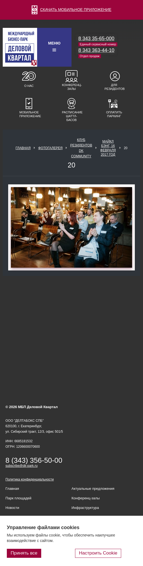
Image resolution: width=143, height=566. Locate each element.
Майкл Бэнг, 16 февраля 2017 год (108, 148)
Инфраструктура (85, 508)
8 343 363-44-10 (96, 50)
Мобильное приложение (28, 114)
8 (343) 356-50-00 (33, 460)
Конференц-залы (71, 86)
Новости (12, 508)
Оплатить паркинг (114, 114)
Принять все (24, 553)
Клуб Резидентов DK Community (81, 148)
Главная (23, 148)
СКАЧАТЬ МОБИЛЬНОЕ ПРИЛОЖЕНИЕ (71, 9)
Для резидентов (114, 86)
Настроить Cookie (98, 553)
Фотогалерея (50, 148)
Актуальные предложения (93, 489)
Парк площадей (18, 498)
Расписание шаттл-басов (71, 116)
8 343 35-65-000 (96, 38)
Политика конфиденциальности (29, 479)
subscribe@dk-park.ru (21, 466)
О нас (29, 85)
